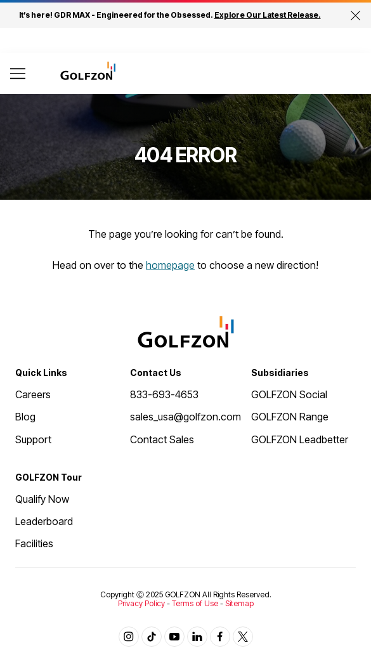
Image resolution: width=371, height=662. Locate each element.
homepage (170, 265)
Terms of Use (195, 603)
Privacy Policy (141, 603)
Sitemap (239, 603)
